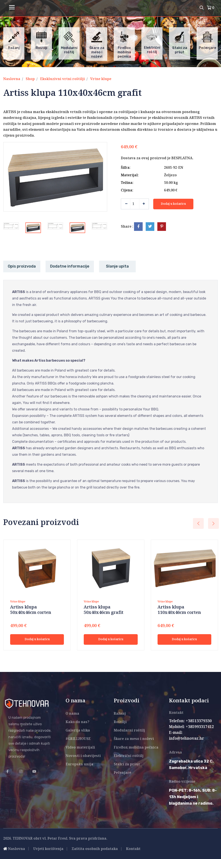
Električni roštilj (129, 756)
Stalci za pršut (127, 764)
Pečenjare (122, 773)
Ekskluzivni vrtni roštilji (62, 79)
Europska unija (79, 764)
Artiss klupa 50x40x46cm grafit (103, 610)
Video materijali (80, 747)
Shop (30, 79)
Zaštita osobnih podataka (95, 849)
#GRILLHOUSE (78, 739)
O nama (72, 713)
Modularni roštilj (129, 730)
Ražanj (120, 713)
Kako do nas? (77, 722)
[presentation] (198, 523)
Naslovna (11, 79)
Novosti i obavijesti (83, 756)
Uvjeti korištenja (48, 849)
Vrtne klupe (100, 79)
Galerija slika (78, 730)
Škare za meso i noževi (134, 739)
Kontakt (133, 849)
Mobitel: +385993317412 (191, 727)
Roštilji (120, 722)
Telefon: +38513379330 (190, 721)
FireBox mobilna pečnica (136, 747)
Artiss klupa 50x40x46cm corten (30, 610)
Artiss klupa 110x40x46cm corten (179, 610)
